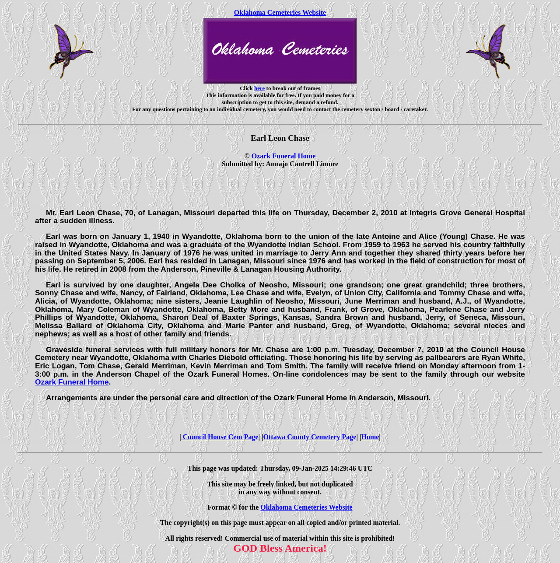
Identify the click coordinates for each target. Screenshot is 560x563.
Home (370, 437)
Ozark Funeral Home (284, 156)
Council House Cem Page (220, 437)
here (259, 88)
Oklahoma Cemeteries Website (280, 12)
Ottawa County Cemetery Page (310, 437)
